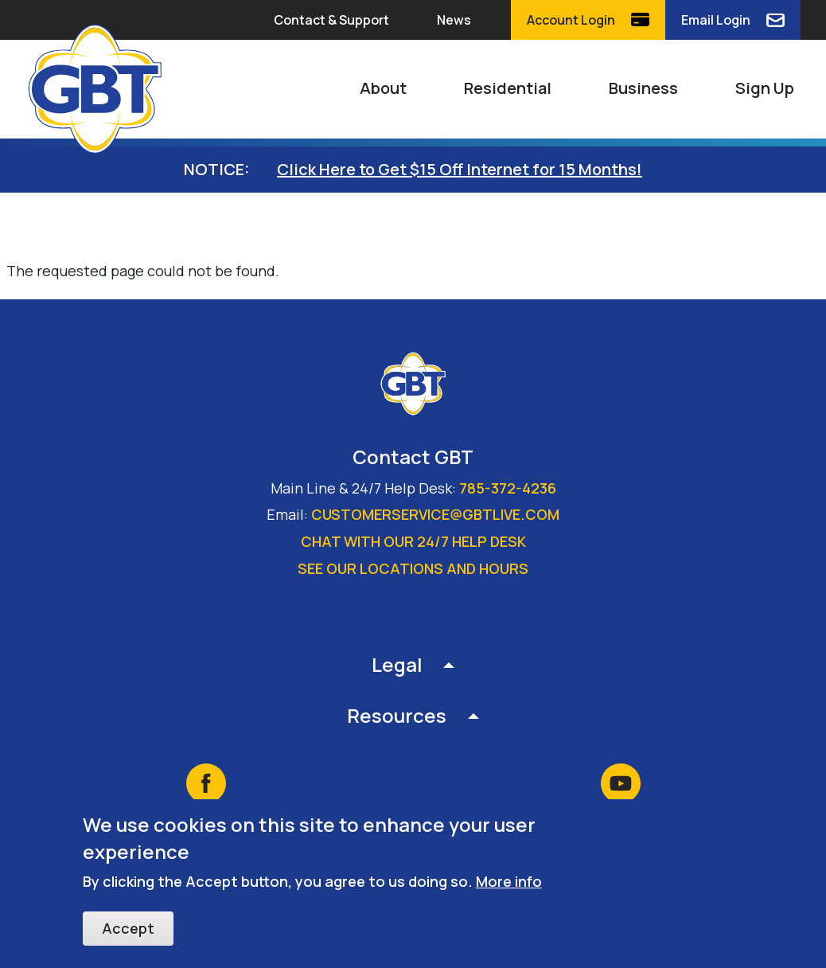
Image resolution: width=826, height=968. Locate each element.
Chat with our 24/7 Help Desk (413, 541)
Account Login (571, 20)
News (454, 20)
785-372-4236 (507, 488)
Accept (128, 928)
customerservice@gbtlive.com (435, 514)
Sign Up (764, 88)
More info (509, 882)
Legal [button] (397, 664)
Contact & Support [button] (331, 20)
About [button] (383, 88)
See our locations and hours (413, 568)
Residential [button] (507, 88)
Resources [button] (396, 715)
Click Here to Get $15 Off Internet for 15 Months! (459, 169)
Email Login (715, 20)
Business (643, 88)
